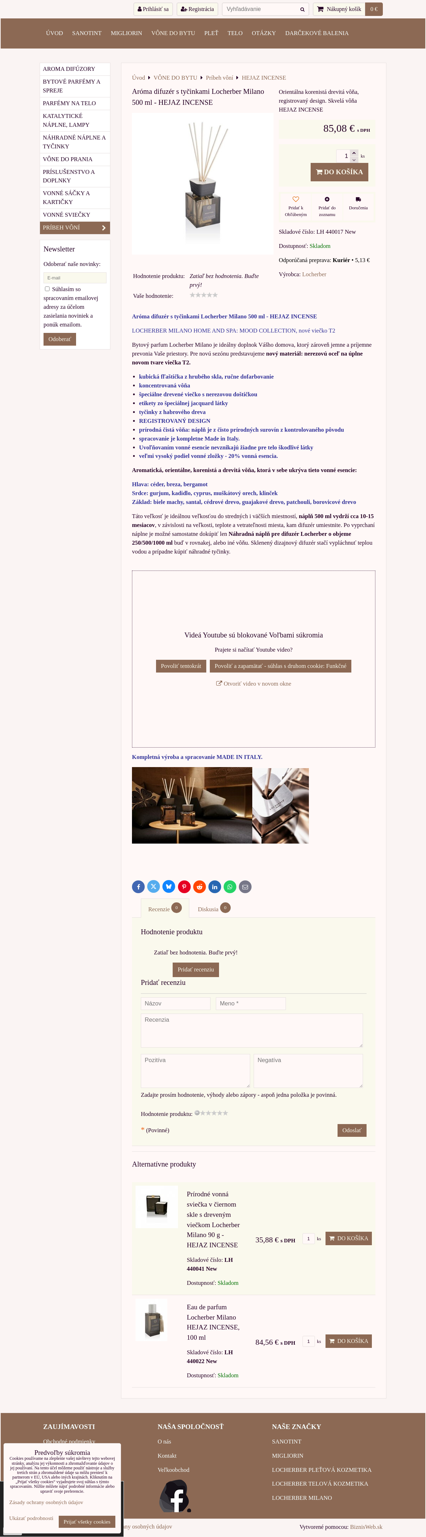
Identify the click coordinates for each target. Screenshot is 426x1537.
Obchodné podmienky (69, 1441)
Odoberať (59, 339)
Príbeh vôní (76, 228)
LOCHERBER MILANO (302, 1498)
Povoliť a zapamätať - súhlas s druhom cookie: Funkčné (281, 666)
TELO (235, 33)
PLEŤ (212, 33)
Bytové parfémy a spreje (71, 86)
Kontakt (167, 1455)
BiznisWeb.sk (366, 1527)
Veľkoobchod (173, 1470)
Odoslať (352, 1130)
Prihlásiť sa (153, 9)
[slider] (204, 295)
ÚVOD (54, 33)
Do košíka (339, 172)
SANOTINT (87, 33)
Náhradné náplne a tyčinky (74, 142)
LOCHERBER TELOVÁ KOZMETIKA (320, 1483)
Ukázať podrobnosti (31, 1518)
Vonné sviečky (66, 214)
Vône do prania (67, 159)
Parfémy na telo (69, 103)
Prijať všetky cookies (87, 1522)
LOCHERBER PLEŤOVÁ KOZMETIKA (322, 1470)
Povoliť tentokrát (181, 666)
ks (312, 1238)
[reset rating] (197, 1113)
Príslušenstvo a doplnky (69, 176)
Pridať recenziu (196, 969)
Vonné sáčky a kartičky (66, 197)
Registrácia (197, 9)
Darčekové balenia (317, 33)
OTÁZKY (264, 33)
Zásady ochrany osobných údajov (132, 1526)
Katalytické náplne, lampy (66, 120)
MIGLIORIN (126, 33)
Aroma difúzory (69, 69)
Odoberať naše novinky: (72, 264)
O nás (164, 1441)
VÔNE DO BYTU (173, 33)
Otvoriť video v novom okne (253, 683)
